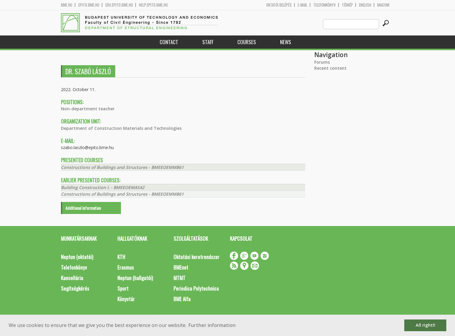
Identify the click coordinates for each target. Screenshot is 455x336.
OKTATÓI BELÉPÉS (279, 5)
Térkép (347, 5)
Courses (246, 42)
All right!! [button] (425, 325)
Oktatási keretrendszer (196, 257)
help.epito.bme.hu (153, 5)
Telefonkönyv (324, 5)
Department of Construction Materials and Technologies (121, 128)
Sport (122, 288)
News (285, 42)
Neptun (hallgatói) (135, 278)
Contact (169, 42)
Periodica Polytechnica (196, 288)
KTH (121, 257)
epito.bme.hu (88, 5)
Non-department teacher (88, 108)
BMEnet (180, 267)
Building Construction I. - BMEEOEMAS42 (102, 187)
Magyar (383, 5)
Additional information (83, 208)
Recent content (330, 68)
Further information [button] (212, 325)
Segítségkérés (75, 288)
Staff (207, 42)
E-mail (302, 5)
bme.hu (66, 5)
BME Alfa (182, 299)
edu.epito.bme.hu (119, 5)
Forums (322, 62)
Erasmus (125, 267)
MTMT (179, 278)
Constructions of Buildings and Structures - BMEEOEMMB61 (122, 167)
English (365, 5)
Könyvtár (126, 299)
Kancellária (72, 278)
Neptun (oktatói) (77, 257)
